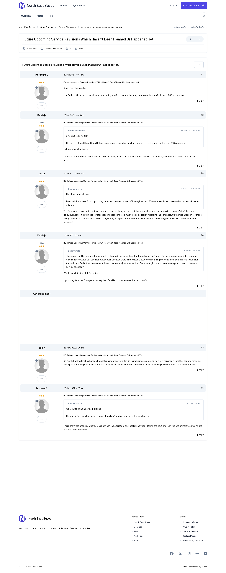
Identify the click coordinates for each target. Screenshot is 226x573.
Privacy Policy (188, 526)
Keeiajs (41, 115)
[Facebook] (172, 553)
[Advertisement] (113, 320)
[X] (180, 553)
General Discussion (53, 48)
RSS (136, 540)
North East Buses (39, 518)
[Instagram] (188, 553)
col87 (42, 347)
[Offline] (36, 87)
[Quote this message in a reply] (200, 100)
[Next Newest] (199, 39)
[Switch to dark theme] (204, 16)
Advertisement (42, 293)
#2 (202, 115)
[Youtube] (205, 553)
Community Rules (190, 522)
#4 (202, 235)
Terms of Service (190, 531)
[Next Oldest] (191, 39)
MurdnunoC (32, 48)
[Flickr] (197, 553)
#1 (202, 74)
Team (136, 531)
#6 (202, 388)
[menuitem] (63, 5)
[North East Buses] (22, 5)
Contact (138, 526)
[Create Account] (194, 5)
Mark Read (139, 535)
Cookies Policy (189, 535)
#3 (202, 173)
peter (42, 173)
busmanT (41, 388)
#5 (202, 347)
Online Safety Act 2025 (192, 540)
